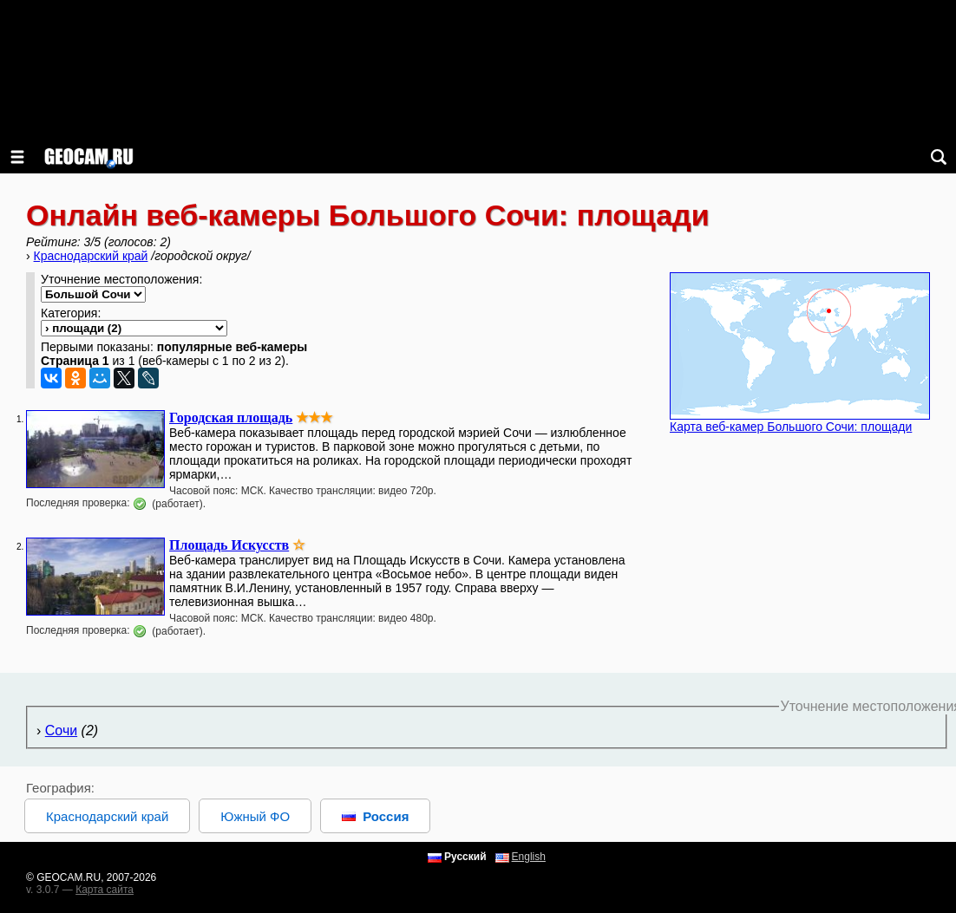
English (529, 857)
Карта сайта (104, 890)
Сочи (61, 730)
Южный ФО (255, 816)
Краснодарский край (91, 256)
